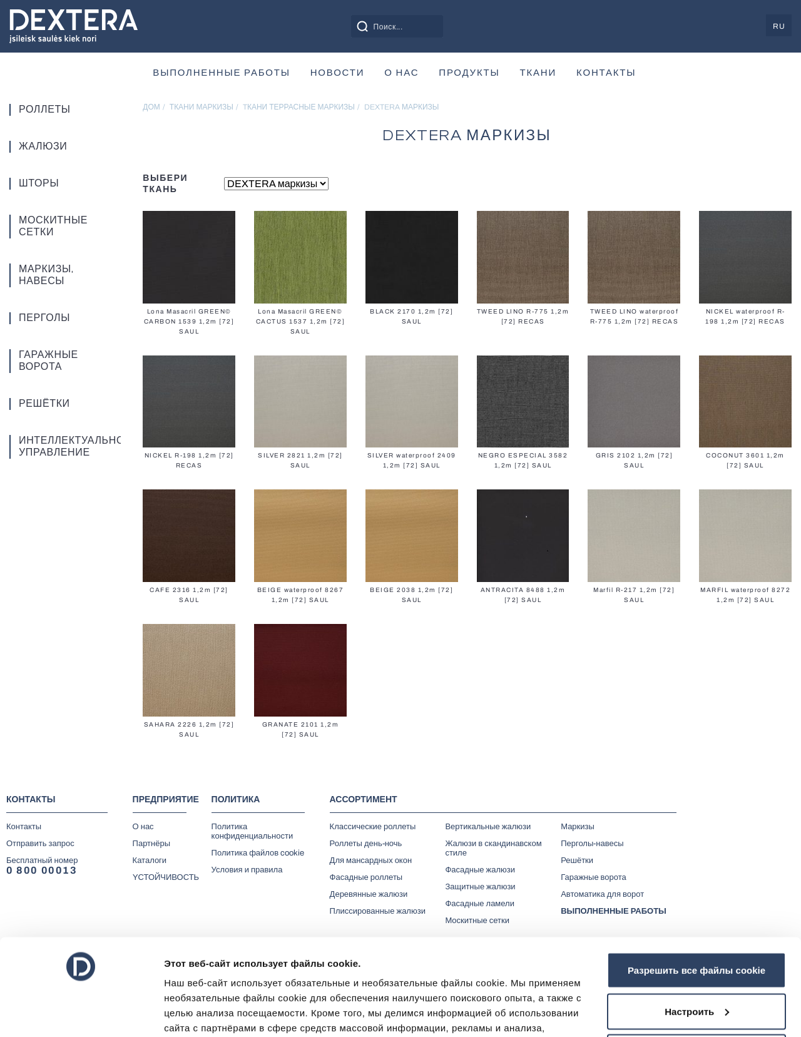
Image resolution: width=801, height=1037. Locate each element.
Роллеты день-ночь (366, 843)
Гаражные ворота (48, 360)
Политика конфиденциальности (252, 831)
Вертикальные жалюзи (488, 826)
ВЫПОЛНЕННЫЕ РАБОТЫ (221, 73)
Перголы (44, 318)
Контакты (606, 73)
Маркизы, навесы (46, 275)
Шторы (39, 183)
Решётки (44, 403)
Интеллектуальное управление (55, 446)
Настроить (697, 919)
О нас (401, 73)
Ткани (538, 73)
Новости (337, 73)
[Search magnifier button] (362, 26)
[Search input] (411, 26)
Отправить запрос (40, 843)
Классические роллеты (373, 826)
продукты (469, 73)
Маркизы (577, 826)
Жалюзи (43, 146)
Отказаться (696, 959)
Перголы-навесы (592, 843)
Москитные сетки (53, 226)
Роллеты (45, 109)
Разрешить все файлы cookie (696, 877)
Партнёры (151, 843)
